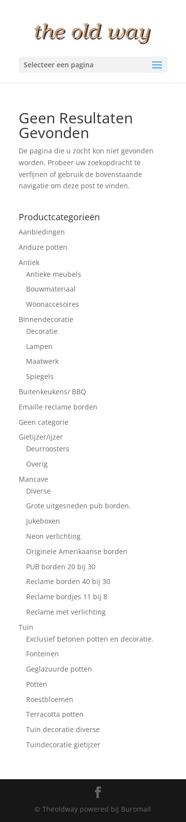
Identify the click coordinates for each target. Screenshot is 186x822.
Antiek (29, 262)
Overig (37, 464)
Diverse (38, 491)
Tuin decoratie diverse (63, 729)
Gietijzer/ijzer (41, 436)
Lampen (39, 346)
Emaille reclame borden (58, 406)
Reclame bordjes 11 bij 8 (66, 596)
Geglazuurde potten (59, 669)
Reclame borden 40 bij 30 (68, 581)
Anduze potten (43, 247)
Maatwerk (42, 361)
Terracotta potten (55, 714)
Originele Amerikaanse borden (76, 551)
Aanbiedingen (42, 231)
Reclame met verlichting (66, 611)
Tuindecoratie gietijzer (63, 744)
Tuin (26, 627)
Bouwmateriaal (51, 289)
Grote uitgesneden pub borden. (78, 505)
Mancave (33, 479)
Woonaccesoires (52, 304)
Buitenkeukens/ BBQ (52, 391)
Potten (36, 684)
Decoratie (42, 331)
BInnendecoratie (46, 319)
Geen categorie (43, 422)
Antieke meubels (53, 274)
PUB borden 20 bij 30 (60, 566)
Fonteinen (42, 653)
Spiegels (40, 376)
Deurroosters (47, 448)
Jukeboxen (43, 521)
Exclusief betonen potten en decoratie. (90, 639)
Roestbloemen (49, 699)
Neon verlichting (53, 536)
